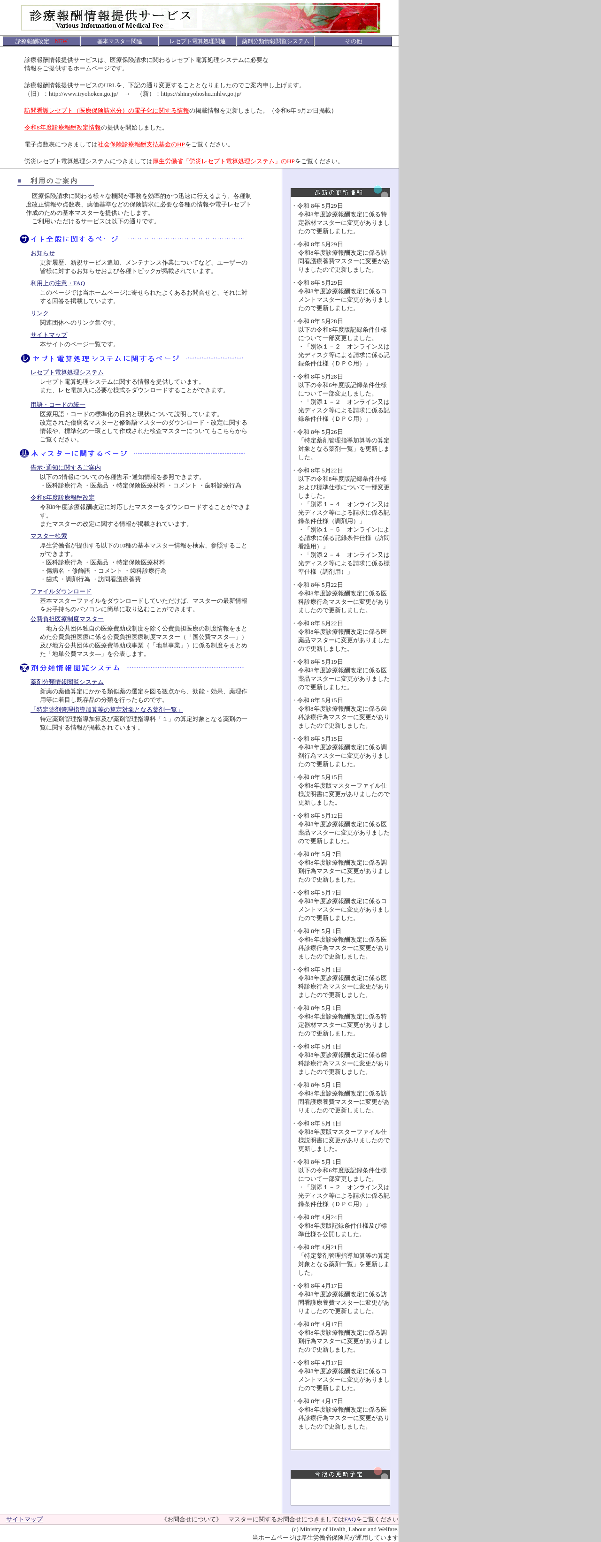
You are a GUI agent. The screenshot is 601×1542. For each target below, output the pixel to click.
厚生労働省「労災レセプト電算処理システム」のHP (224, 161)
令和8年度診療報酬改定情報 (62, 127)
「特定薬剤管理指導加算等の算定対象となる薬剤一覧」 (107, 709)
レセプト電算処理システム (67, 372)
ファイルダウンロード (61, 591)
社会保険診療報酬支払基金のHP (141, 144)
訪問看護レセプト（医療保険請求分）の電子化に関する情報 (106, 110)
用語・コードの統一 (58, 404)
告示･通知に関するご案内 (66, 467)
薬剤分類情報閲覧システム (67, 681)
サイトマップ (49, 334)
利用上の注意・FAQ (58, 283)
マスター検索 (49, 535)
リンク (40, 313)
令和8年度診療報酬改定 (63, 497)
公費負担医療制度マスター (67, 619)
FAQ (350, 1519)
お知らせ (43, 253)
